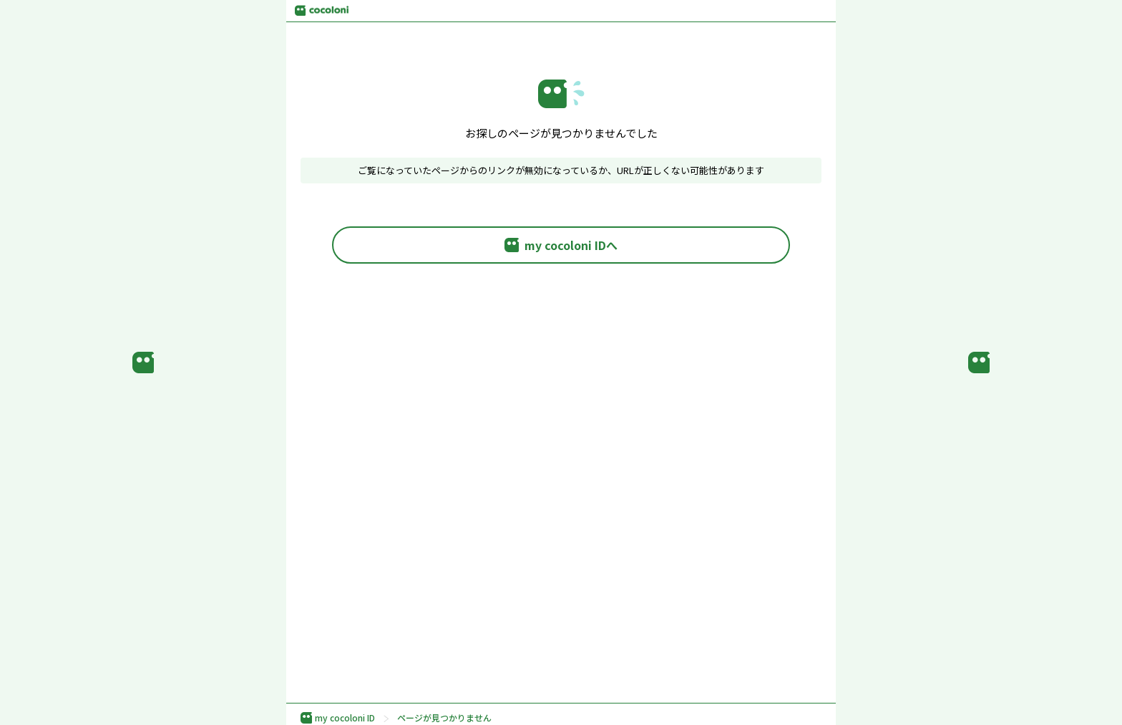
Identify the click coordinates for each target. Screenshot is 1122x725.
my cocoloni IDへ (561, 245)
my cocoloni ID (338, 718)
